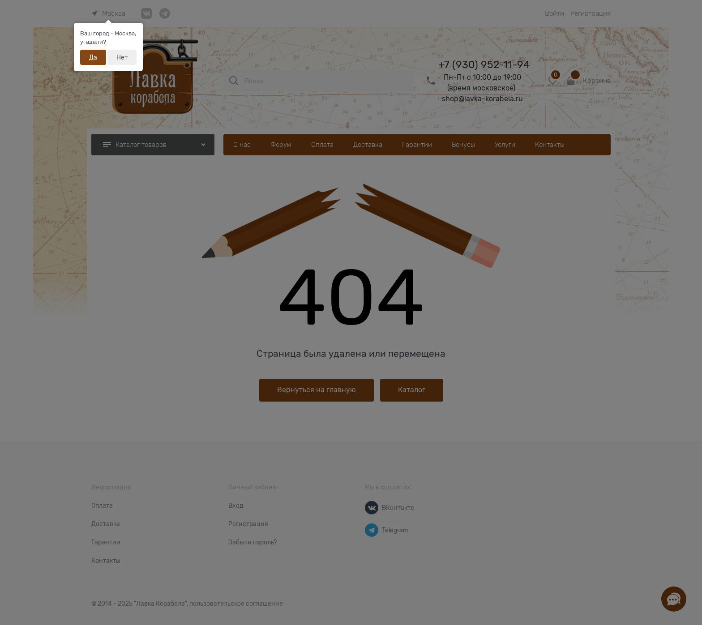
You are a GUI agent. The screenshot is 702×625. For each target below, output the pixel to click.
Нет (122, 57)
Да (93, 57)
